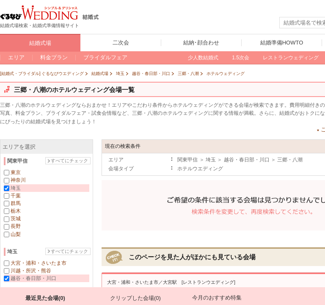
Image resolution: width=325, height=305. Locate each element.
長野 (16, 226)
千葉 (16, 196)
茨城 (16, 219)
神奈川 (18, 180)
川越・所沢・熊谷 (31, 271)
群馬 (16, 203)
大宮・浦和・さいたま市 (38, 263)
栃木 (16, 211)
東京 (16, 172)
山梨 (16, 234)
